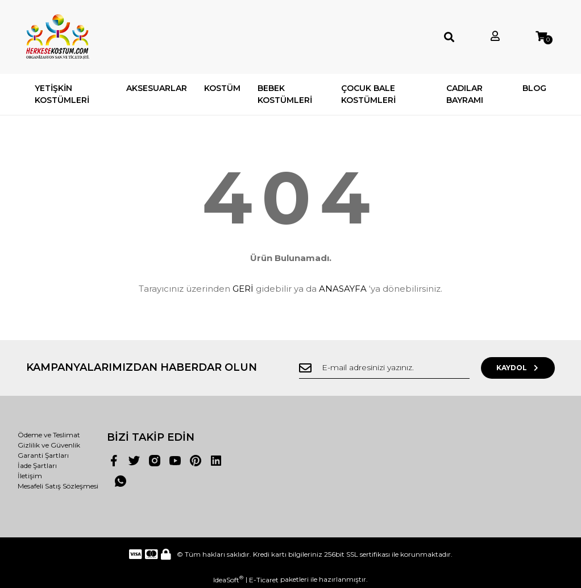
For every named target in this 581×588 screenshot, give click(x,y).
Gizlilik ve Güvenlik (49, 445)
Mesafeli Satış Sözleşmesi (58, 486)
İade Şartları (37, 465)
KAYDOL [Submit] (518, 367)
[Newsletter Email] (384, 368)
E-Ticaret (264, 579)
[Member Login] (495, 36)
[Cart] (541, 36)
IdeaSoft (228, 579)
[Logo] (57, 37)
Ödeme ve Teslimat (49, 434)
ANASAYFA (343, 288)
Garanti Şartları (43, 455)
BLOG (534, 88)
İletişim (30, 475)
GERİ (243, 288)
